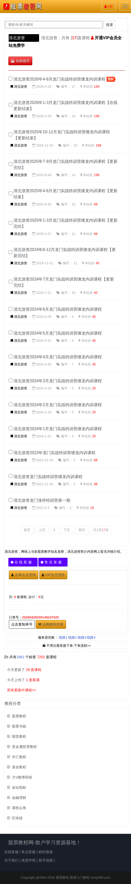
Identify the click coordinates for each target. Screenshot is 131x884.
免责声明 (28, 860)
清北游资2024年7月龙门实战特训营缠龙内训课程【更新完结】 (63, 282)
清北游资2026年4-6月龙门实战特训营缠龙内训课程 (59, 79)
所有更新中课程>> (21, 690)
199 (97, 86)
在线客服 (11, 852)
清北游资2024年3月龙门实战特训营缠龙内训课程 (57, 381)
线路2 (72, 637)
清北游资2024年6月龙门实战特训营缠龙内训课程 (57, 309)
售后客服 (28, 852)
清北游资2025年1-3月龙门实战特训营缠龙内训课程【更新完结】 (65, 223)
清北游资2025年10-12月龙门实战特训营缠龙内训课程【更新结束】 (61, 135)
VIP (108, 6)
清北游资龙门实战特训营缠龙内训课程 (48, 476)
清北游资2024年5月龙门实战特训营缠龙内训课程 (57, 333)
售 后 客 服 (53, 562)
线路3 (82, 637)
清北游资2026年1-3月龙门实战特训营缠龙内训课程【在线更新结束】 (65, 105)
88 (95, 460)
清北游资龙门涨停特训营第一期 (41, 500)
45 (97, 263)
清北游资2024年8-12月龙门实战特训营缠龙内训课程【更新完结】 (64, 252)
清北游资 (17, 38)
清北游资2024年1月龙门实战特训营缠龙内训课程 (57, 429)
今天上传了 (23, 680)
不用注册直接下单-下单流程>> (67, 646)
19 (92, 508)
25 (94, 388)
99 (95, 204)
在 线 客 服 (23, 562)
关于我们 (11, 860)
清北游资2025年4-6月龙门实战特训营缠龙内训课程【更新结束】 (65, 194)
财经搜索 (46, 852)
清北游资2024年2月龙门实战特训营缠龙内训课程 (57, 405)
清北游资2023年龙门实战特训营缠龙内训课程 (54, 453)
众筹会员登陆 (23, 575)
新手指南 (46, 860)
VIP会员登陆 (53, 575)
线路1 (63, 637)
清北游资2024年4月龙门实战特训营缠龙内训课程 (57, 357)
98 (95, 484)
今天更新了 (24, 670)
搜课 (109, 25)
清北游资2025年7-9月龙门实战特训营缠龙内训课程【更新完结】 (65, 164)
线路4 (91, 637)
